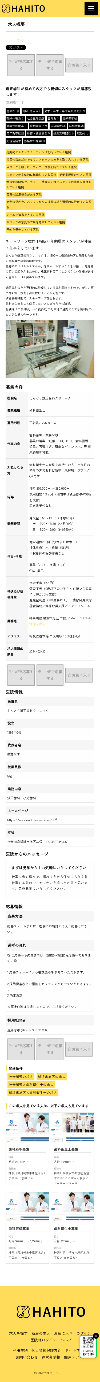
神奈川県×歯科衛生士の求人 (31, 1084)
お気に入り (63, 1333)
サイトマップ (76, 1350)
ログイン (83, 1333)
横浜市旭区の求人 (52, 1076)
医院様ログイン (43, 1339)
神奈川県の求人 (21, 1076)
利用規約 (20, 1350)
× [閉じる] (96, 1335)
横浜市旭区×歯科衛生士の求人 (33, 1092)
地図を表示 (37, 624)
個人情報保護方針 (46, 1350)
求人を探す (18, 1333)
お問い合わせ (26, 1357)
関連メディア (75, 1357)
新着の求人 (40, 1333)
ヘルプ (65, 1339)
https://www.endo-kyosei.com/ (32, 820)
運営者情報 (51, 1357)
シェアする (15, 40)
